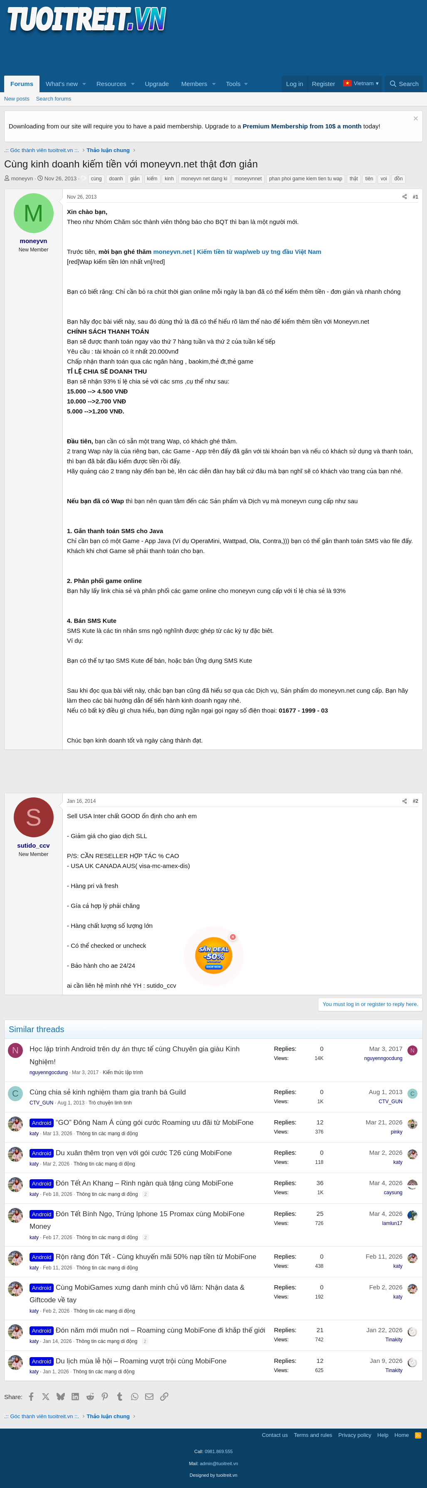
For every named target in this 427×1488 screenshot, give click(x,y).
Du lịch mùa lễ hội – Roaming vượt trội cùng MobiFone (141, 1361)
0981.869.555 (218, 1451)
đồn (398, 179)
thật (354, 179)
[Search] (404, 84)
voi (383, 179)
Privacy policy (354, 1435)
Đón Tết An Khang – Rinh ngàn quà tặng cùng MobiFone (144, 1183)
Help (383, 1435)
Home (402, 1435)
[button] (84, 84)
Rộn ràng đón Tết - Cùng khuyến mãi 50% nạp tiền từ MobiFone (156, 1257)
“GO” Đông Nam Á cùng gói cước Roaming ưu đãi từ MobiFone (155, 1122)
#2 (415, 801)
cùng (96, 179)
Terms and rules (313, 1435)
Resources (111, 83)
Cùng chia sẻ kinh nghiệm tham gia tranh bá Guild (108, 1092)
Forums (21, 83)
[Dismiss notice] (414, 119)
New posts (17, 99)
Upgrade (157, 83)
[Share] (404, 197)
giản (135, 179)
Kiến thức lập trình (123, 1072)
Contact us (275, 1435)
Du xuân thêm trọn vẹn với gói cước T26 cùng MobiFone (144, 1153)
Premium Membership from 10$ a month (302, 126)
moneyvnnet (248, 179)
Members (194, 83)
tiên (369, 179)
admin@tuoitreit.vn (219, 1463)
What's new (62, 83)
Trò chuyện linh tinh (110, 1103)
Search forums (54, 99)
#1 (415, 197)
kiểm (152, 179)
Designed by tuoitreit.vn (213, 1475)
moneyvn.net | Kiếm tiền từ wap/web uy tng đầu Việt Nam (237, 251)
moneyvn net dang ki (204, 179)
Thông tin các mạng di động (107, 1133)
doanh (116, 179)
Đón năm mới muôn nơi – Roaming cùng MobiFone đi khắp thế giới (160, 1330)
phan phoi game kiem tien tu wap (305, 179)
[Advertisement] (155, 54)
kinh (169, 179)
